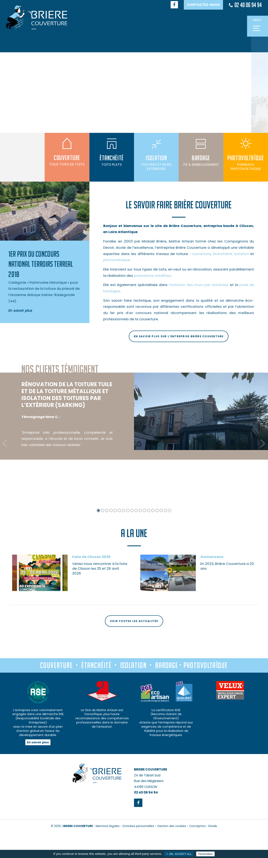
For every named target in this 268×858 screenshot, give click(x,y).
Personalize (205, 853)
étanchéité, (223, 253)
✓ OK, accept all (179, 853)
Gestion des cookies (171, 826)
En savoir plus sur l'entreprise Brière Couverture (178, 336)
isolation (241, 253)
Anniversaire (211, 591)
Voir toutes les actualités (134, 621)
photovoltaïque (116, 260)
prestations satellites (152, 275)
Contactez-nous (203, 4)
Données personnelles (138, 826)
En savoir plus (38, 742)
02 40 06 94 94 (245, 5)
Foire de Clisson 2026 (91, 591)
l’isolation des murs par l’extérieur (199, 284)
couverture (201, 253)
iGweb (212, 826)
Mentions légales (108, 826)
